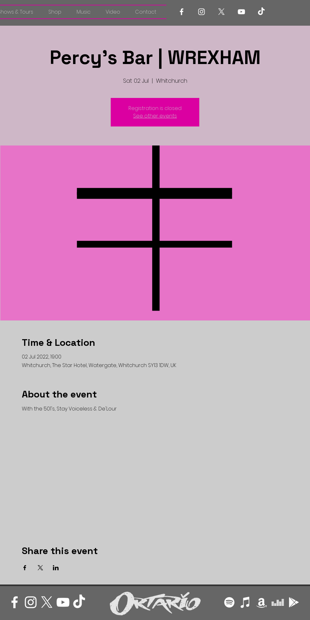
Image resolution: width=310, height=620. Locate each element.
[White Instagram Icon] (201, 11)
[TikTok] (261, 11)
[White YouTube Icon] (241, 11)
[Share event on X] (40, 567)
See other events (155, 115)
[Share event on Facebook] (25, 567)
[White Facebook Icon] (181, 11)
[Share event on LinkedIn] (56, 567)
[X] (221, 11)
